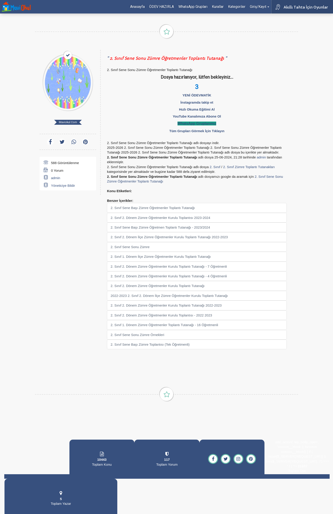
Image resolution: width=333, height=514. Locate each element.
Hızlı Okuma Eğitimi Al (197, 109)
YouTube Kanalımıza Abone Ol (197, 116)
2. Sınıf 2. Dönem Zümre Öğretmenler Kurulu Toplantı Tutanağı (157, 286)
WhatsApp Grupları (192, 6)
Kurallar (218, 6)
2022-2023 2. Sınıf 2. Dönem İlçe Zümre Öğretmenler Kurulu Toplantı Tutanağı (169, 296)
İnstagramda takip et (196, 102)
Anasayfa (137, 6)
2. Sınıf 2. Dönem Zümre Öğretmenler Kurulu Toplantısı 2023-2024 (160, 218)
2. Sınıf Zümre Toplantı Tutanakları (249, 167)
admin (55, 178)
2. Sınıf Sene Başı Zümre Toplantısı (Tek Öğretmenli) (150, 344)
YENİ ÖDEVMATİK (196, 95)
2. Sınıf (215, 167)
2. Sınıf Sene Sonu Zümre (130, 247)
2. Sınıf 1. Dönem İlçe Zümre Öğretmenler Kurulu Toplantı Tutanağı (161, 256)
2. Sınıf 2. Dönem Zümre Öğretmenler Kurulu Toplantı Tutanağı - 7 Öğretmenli (169, 266)
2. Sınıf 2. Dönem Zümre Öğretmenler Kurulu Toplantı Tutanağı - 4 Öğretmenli (169, 276)
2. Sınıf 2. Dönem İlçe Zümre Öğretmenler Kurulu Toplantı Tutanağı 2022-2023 (169, 237)
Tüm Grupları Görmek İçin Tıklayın (196, 131)
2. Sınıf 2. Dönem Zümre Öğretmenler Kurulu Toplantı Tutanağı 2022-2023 (166, 305)
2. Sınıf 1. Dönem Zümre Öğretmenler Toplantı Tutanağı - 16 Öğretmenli (164, 325)
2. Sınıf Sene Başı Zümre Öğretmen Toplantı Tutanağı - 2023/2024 (160, 227)
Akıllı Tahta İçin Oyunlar (306, 7)
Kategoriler (236, 6)
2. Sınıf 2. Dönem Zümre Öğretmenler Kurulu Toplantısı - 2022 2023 (161, 315)
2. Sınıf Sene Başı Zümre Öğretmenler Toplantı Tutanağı (153, 208)
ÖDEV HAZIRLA (161, 6)
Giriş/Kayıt (259, 6)
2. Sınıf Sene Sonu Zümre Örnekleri (137, 335)
